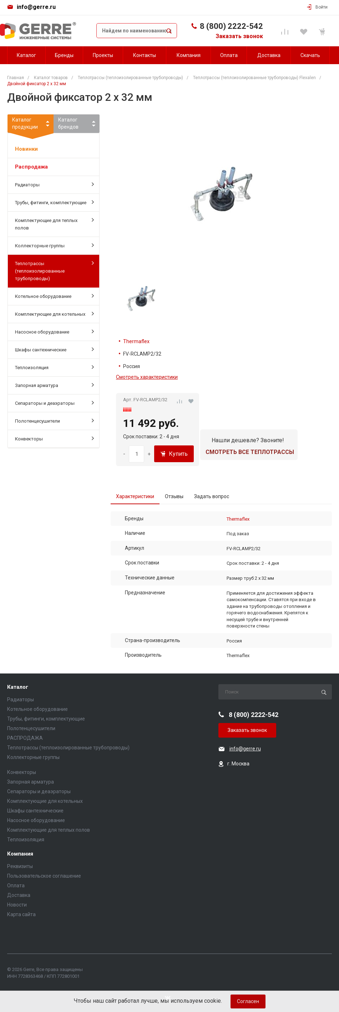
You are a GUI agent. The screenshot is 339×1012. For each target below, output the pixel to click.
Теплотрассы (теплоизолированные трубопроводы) (54, 270)
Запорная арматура (54, 385)
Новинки (26, 149)
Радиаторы (54, 184)
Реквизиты (20, 866)
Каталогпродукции (30, 125)
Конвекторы (54, 438)
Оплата (16, 885)
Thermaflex (136, 341)
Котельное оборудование (54, 296)
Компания (20, 854)
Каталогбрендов (68, 123)
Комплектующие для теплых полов (54, 224)
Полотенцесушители (54, 420)
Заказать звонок (239, 36)
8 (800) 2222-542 (231, 26)
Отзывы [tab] (174, 496)
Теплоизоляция (54, 367)
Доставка (18, 895)
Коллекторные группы (54, 245)
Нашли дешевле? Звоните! (248, 440)
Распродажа (31, 167)
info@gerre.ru (36, 7)
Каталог (17, 687)
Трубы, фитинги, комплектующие (54, 202)
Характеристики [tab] (135, 496)
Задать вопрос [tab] (211, 496)
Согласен (248, 1001)
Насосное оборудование (54, 331)
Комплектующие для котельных (54, 313)
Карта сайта (21, 914)
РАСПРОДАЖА (25, 738)
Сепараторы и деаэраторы (54, 402)
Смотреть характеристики (147, 377)
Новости (17, 905)
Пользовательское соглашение (44, 876)
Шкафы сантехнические (54, 349)
